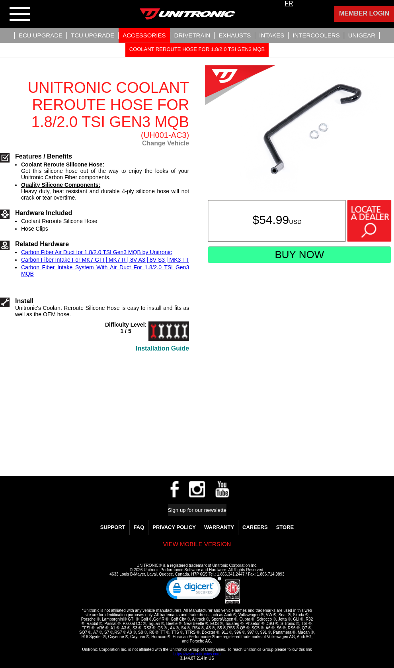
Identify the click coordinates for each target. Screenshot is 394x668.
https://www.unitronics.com (197, 654)
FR (289, 3)
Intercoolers (316, 35)
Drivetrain (192, 35)
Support (112, 527)
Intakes (271, 35)
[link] (194, 589)
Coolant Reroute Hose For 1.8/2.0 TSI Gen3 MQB (197, 49)
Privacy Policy (174, 527)
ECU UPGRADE (40, 35)
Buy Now (299, 255)
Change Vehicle (165, 143)
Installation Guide (162, 348)
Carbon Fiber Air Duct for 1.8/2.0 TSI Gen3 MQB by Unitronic (96, 252)
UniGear (361, 35)
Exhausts (234, 35)
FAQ (139, 527)
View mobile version (197, 544)
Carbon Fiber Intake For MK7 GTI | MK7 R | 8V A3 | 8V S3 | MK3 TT (105, 260)
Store (285, 527)
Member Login (364, 13)
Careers (255, 527)
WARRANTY (219, 527)
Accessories (144, 35)
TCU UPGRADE (92, 35)
